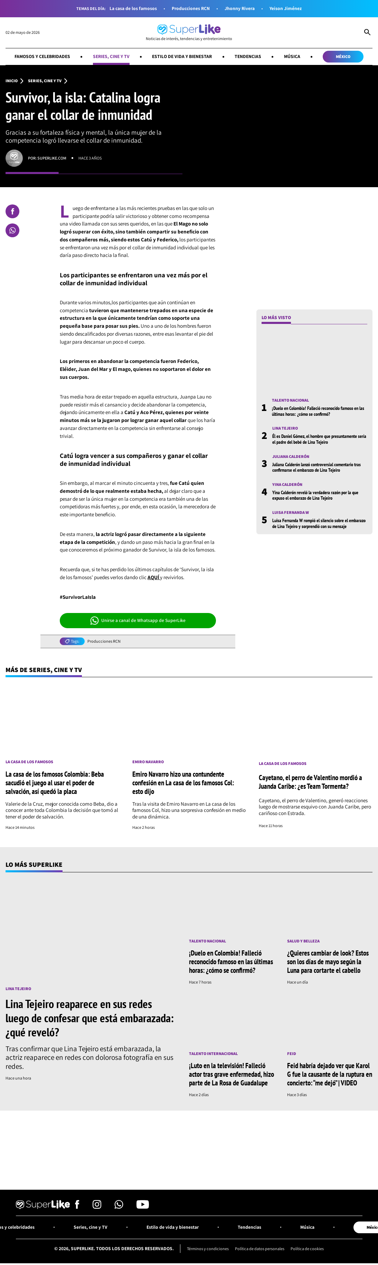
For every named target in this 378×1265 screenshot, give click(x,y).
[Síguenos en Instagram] (97, 1207)
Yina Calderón (287, 484)
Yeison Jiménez (286, 8)
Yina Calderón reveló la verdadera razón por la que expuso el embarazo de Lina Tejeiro (315, 495)
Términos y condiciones (208, 1248)
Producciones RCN (191, 8)
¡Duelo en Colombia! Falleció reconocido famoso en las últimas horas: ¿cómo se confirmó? (318, 411)
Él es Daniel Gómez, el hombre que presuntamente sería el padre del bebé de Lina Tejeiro (319, 439)
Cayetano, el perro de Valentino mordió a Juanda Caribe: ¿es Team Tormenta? (310, 782)
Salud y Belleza (303, 941)
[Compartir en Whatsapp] (12, 230)
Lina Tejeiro (285, 428)
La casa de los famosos (133, 8)
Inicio (12, 80)
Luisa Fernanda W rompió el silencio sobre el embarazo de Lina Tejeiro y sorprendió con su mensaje (319, 523)
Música (292, 56)
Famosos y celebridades (42, 56)
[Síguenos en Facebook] (77, 1207)
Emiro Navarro (148, 761)
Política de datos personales (259, 1248)
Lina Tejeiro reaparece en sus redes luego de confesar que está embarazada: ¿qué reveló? (90, 1017)
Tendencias (248, 56)
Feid (291, 1053)
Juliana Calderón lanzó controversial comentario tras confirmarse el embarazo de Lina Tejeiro (316, 467)
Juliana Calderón (290, 456)
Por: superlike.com (47, 158)
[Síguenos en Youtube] (142, 1207)
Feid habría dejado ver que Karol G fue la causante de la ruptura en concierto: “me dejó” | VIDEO (329, 1074)
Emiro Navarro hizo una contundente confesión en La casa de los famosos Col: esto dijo (183, 782)
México (343, 56)
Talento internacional (213, 1053)
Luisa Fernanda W (290, 512)
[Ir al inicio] (189, 32)
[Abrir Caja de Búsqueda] (367, 33)
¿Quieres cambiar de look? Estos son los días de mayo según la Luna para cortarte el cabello (328, 961)
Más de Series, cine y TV (44, 669)
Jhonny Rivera (240, 8)
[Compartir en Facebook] (12, 211)
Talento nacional (290, 400)
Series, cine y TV (111, 56)
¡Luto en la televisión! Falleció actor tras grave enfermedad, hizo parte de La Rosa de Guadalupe (231, 1074)
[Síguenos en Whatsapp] (118, 1207)
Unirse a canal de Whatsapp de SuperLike (138, 620)
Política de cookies (307, 1248)
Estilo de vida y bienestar (182, 56)
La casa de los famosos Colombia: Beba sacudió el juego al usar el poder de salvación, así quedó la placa (55, 782)
